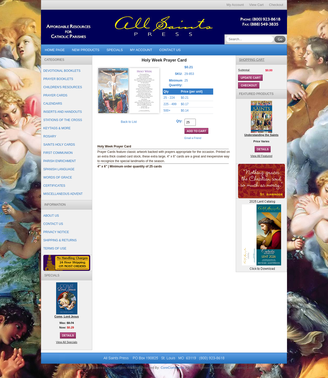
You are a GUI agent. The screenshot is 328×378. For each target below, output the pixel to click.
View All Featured (261, 155)
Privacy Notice (56, 232)
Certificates (54, 185)
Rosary (49, 136)
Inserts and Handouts (62, 112)
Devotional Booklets (61, 71)
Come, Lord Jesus (66, 316)
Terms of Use (54, 248)
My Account (235, 5)
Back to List (129, 122)
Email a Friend (192, 138)
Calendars (52, 103)
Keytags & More (56, 128)
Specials (115, 50)
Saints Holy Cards (59, 144)
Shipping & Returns (60, 240)
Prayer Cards (55, 95)
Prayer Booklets (58, 79)
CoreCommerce (172, 368)
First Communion (58, 153)
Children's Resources (62, 87)
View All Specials (66, 342)
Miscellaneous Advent (63, 194)
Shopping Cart (251, 60)
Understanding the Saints (261, 134)
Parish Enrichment (59, 161)
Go (279, 39)
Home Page (55, 50)
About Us (51, 215)
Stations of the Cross (62, 120)
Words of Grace (57, 177)
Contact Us (170, 50)
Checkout (276, 5)
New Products (85, 50)
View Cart (256, 5)
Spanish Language (59, 169)
